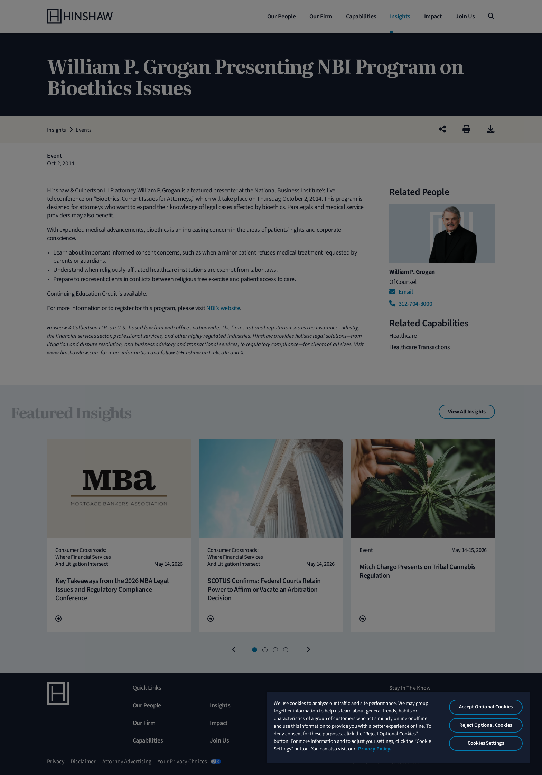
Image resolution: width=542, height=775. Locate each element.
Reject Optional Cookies (485, 725)
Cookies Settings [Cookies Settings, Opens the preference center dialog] (486, 743)
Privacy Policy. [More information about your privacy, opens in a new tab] (374, 749)
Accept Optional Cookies (486, 706)
